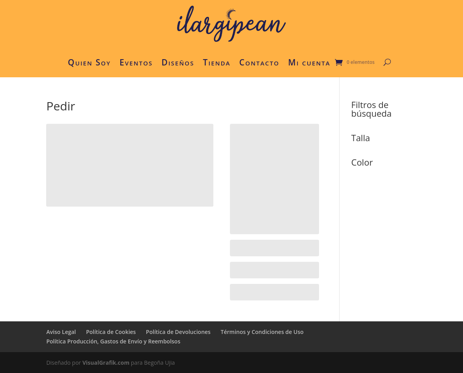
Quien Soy (89, 62)
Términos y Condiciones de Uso (262, 332)
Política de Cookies (111, 332)
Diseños (177, 62)
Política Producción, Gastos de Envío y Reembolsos (113, 341)
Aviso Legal (61, 332)
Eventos (136, 62)
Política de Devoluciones (178, 332)
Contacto (259, 62)
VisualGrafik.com (105, 362)
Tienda (217, 62)
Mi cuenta (309, 62)
